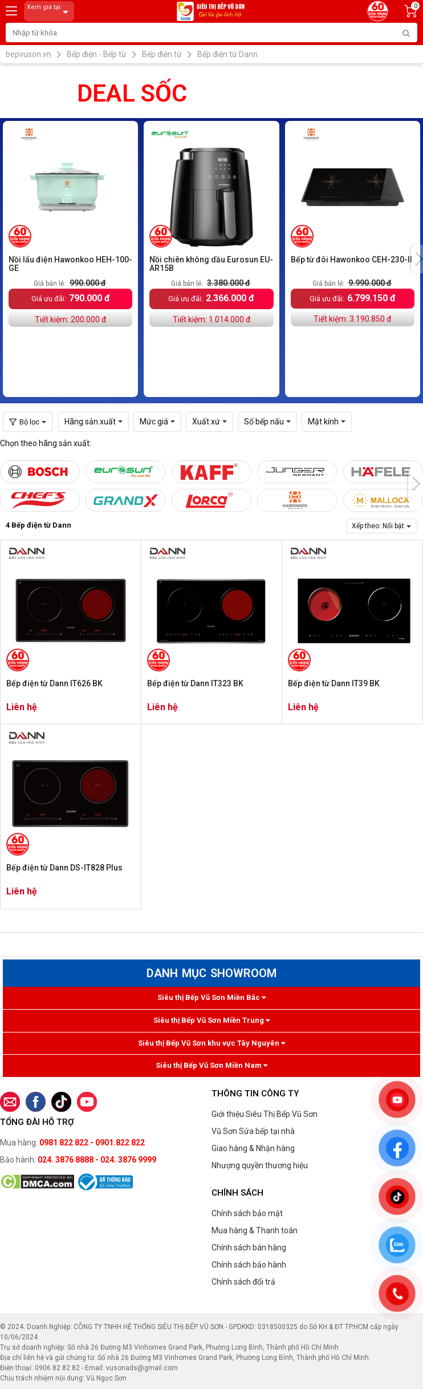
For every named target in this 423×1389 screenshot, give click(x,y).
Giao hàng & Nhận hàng (253, 1148)
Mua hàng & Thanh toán (255, 1230)
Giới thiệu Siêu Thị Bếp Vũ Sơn (265, 1114)
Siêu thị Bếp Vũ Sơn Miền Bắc (211, 997)
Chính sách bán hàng (249, 1247)
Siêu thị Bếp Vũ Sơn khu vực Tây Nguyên (211, 1043)
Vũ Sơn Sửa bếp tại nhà (253, 1131)
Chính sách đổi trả (243, 1281)
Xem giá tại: (49, 11)
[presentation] (415, 483)
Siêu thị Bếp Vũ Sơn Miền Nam (211, 1065)
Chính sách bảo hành (249, 1264)
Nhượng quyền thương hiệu (260, 1165)
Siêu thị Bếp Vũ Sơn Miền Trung (211, 1020)
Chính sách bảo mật (247, 1213)
